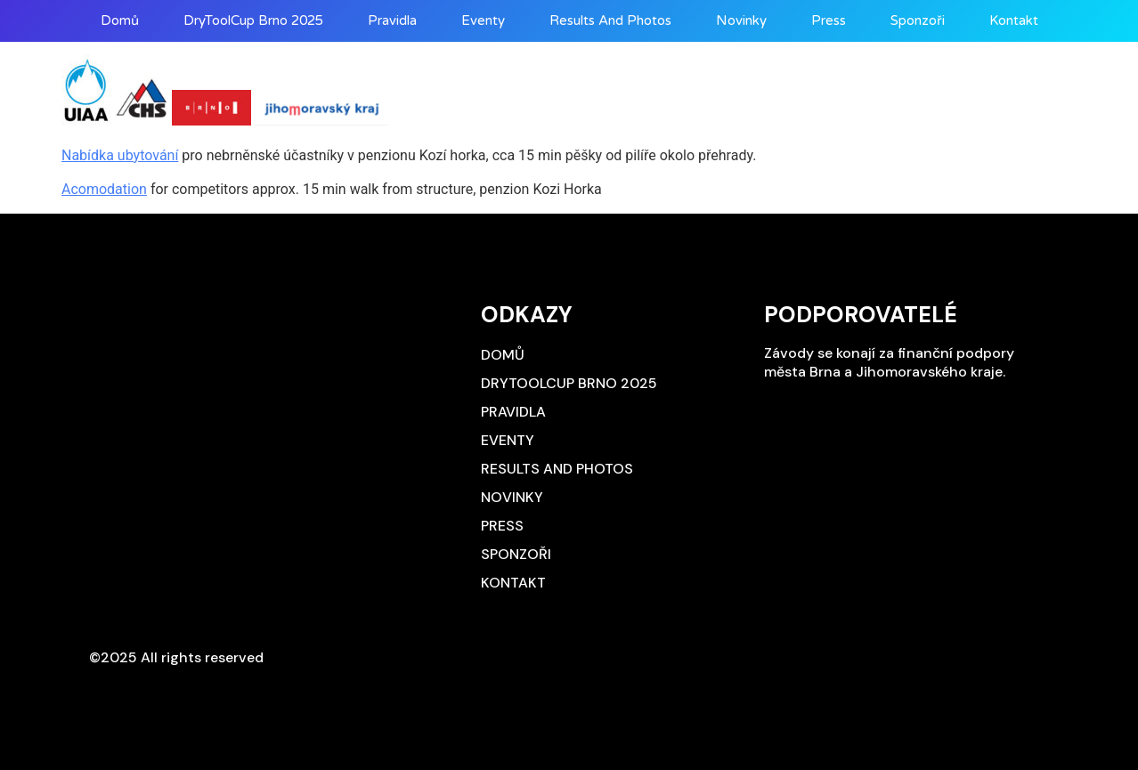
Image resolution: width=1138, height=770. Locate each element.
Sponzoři (917, 21)
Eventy (483, 21)
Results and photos (610, 21)
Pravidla (392, 21)
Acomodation (104, 189)
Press (828, 21)
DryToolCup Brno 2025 (253, 21)
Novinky (741, 21)
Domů (120, 21)
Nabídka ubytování (119, 155)
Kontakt (1013, 21)
